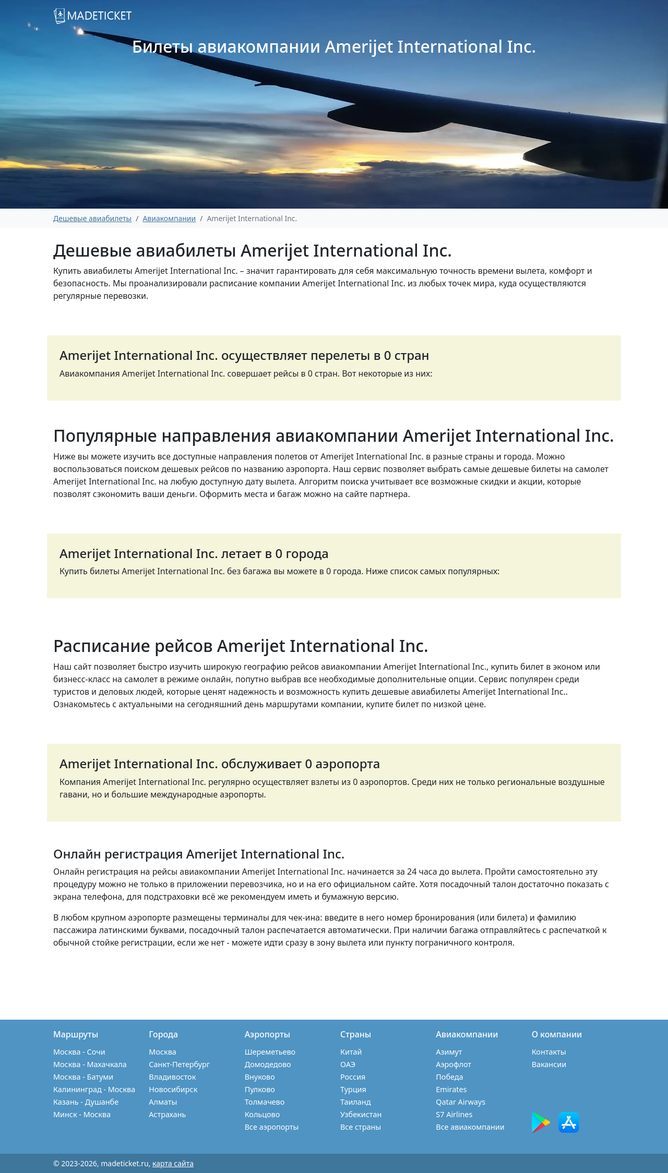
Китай (351, 1052)
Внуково (260, 1077)
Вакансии (549, 1064)
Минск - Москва (82, 1114)
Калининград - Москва (94, 1089)
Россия (352, 1077)
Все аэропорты (272, 1127)
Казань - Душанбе (85, 1102)
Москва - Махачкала (90, 1064)
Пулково (260, 1089)
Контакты (549, 1052)
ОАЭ (347, 1064)
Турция (353, 1089)
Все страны (360, 1127)
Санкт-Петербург (179, 1064)
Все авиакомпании (470, 1127)
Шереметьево (270, 1052)
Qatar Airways (460, 1102)
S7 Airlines (454, 1114)
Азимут (449, 1052)
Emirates (451, 1089)
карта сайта (173, 1163)
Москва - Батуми (83, 1077)
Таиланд (355, 1102)
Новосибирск (173, 1089)
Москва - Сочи (79, 1052)
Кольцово (262, 1114)
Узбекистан (360, 1114)
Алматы (163, 1102)
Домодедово (268, 1064)
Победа (449, 1077)
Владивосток (172, 1077)
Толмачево (265, 1102)
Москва (162, 1052)
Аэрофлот (453, 1064)
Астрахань (167, 1114)
